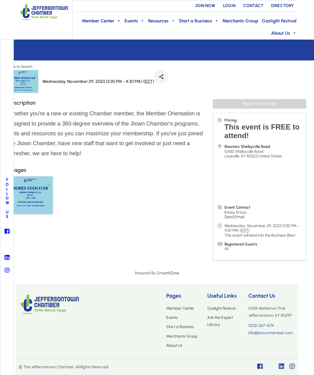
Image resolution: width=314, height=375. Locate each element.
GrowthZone (168, 273)
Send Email (234, 217)
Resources (161, 21)
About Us (284, 33)
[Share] (161, 77)
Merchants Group (240, 21)
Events (134, 21)
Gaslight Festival (279, 21)
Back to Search (20, 66)
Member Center (101, 21)
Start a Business (199, 21)
